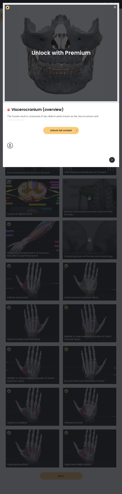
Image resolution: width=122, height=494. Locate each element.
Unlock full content (61, 130)
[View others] (112, 160)
